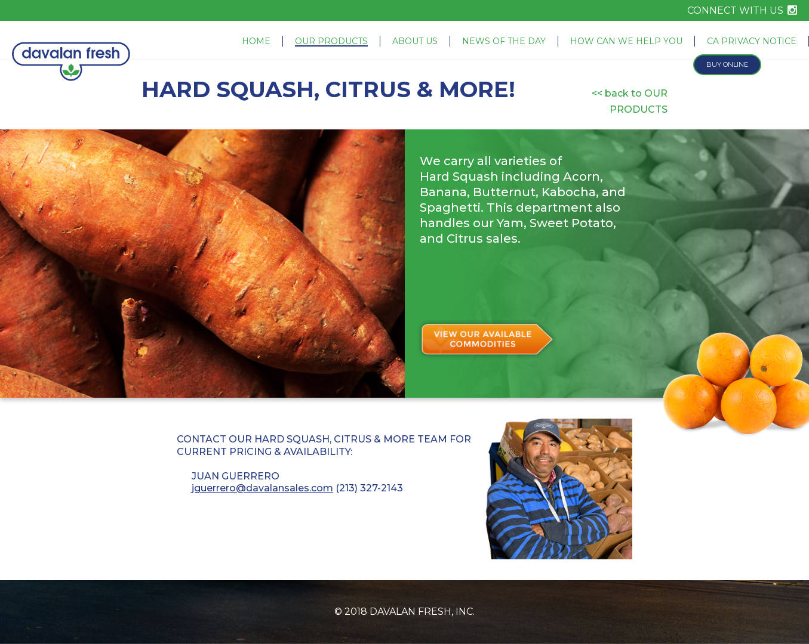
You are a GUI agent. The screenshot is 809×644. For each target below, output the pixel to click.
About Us (415, 41)
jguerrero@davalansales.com (262, 488)
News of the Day (504, 41)
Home (256, 41)
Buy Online (727, 64)
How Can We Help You (626, 41)
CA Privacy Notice (751, 41)
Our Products (331, 41)
